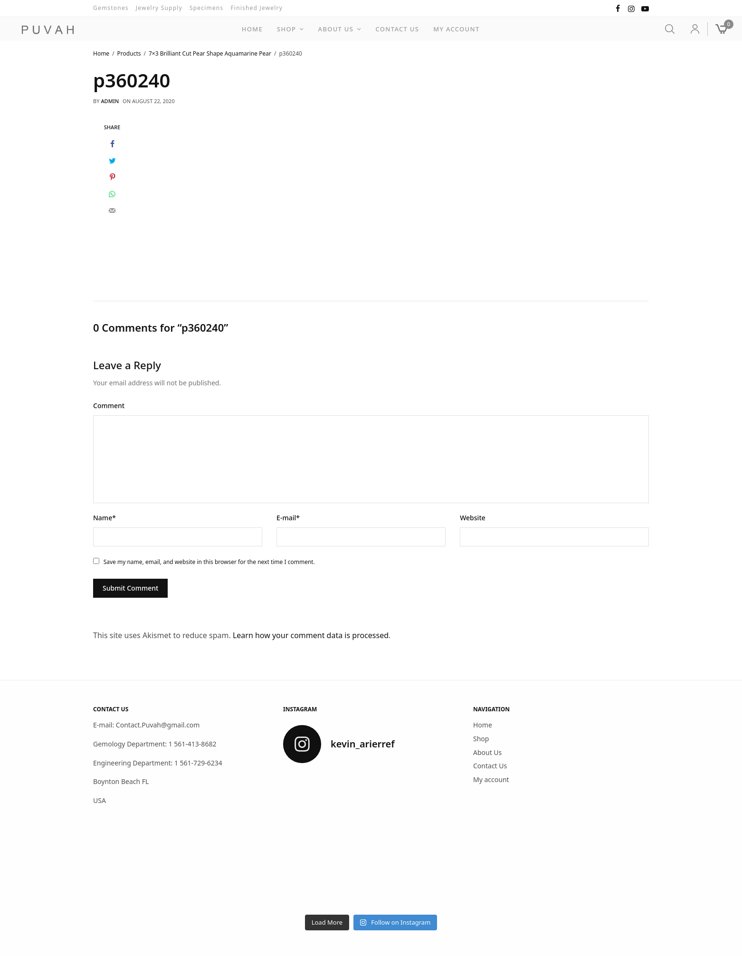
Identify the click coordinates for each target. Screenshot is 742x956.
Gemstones (111, 8)
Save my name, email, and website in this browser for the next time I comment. (209, 561)
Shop (286, 29)
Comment (108, 405)
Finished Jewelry (256, 8)
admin (110, 101)
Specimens (207, 8)
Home (252, 29)
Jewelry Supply (159, 8)
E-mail (288, 517)
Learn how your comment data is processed (311, 635)
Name (104, 517)
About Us (336, 29)
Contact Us (397, 29)
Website (472, 517)
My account (456, 29)
